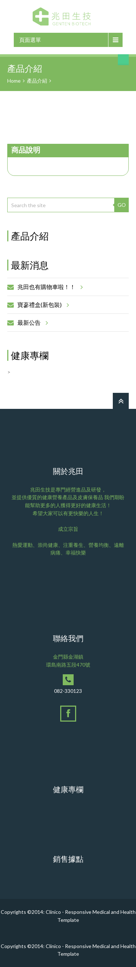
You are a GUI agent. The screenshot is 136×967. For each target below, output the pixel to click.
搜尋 (123, 59)
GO (122, 205)
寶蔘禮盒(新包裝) (42, 304)
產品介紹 (37, 81)
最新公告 (31, 322)
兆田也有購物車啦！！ (49, 287)
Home (14, 81)
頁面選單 (30, 40)
